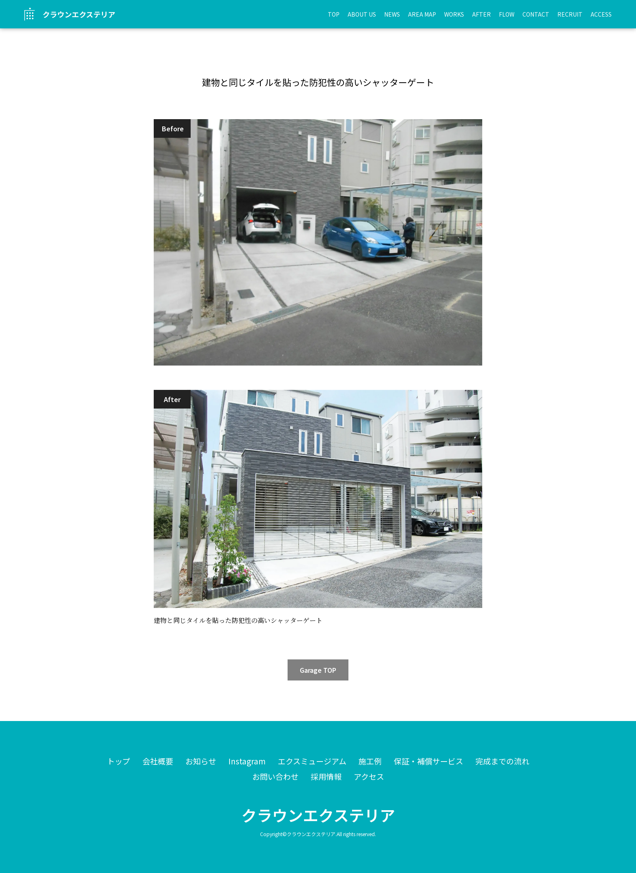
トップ (118, 760)
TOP (333, 14)
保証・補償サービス (428, 760)
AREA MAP (422, 14)
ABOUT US (362, 14)
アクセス (369, 776)
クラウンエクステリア (318, 815)
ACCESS (601, 14)
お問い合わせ (275, 776)
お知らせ (200, 760)
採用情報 (326, 776)
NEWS (392, 14)
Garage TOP (318, 670)
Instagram (247, 760)
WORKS (454, 14)
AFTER (481, 14)
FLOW (506, 14)
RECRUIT (569, 14)
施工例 (370, 760)
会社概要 (157, 760)
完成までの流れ (502, 760)
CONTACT (535, 14)
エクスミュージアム (312, 760)
